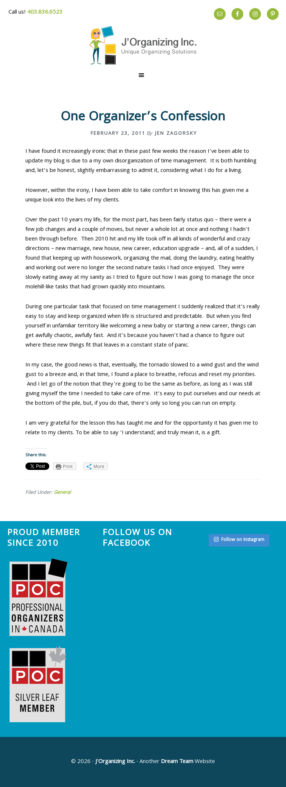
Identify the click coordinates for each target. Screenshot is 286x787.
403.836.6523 (45, 12)
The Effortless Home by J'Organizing (143, 45)
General (62, 493)
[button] (143, 75)
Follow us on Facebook (137, 538)
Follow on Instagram (239, 540)
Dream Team (177, 762)
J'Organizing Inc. (115, 762)
